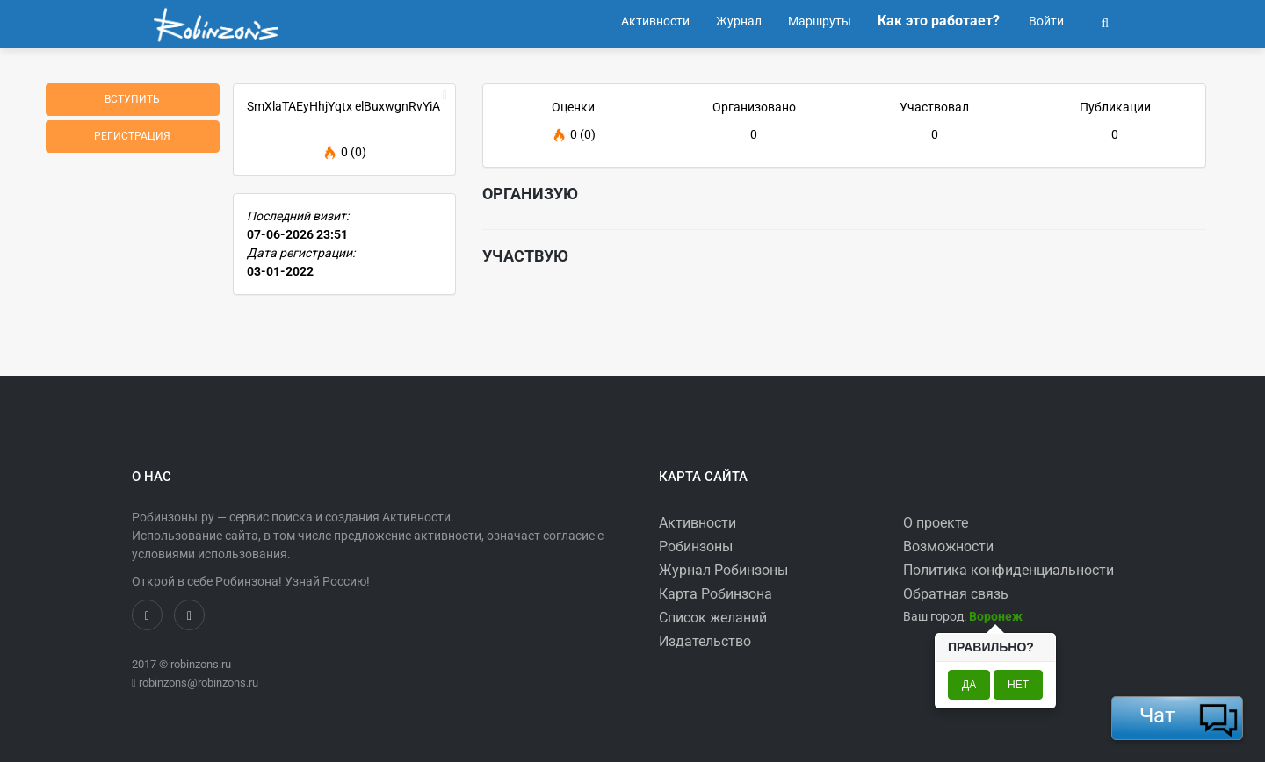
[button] (1105, 21)
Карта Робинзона (715, 594)
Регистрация (132, 136)
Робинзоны (696, 546)
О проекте (935, 522)
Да (969, 685)
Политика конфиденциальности (1008, 570)
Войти (1045, 21)
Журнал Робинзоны (723, 570)
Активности (697, 522)
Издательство (705, 641)
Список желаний (713, 617)
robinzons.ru (200, 664)
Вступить (132, 99)
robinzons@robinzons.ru (198, 682)
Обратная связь (955, 594)
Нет (1018, 685)
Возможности (948, 546)
